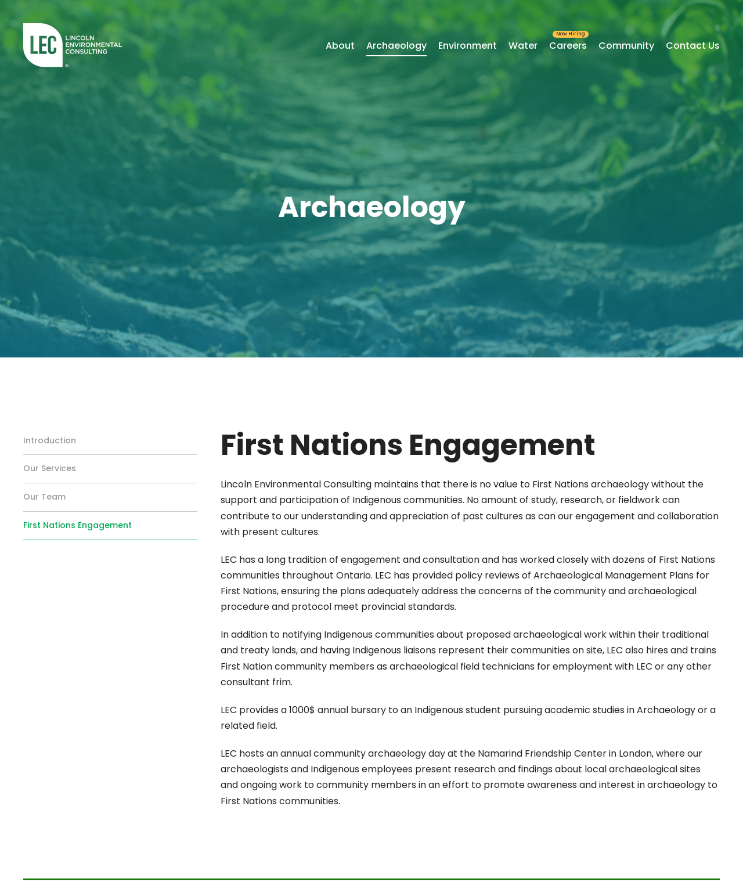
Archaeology (396, 45)
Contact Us (693, 45)
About (340, 45)
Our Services (49, 468)
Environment (467, 45)
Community (626, 45)
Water (523, 45)
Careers (568, 45)
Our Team (44, 496)
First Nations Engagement (77, 525)
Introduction (49, 440)
